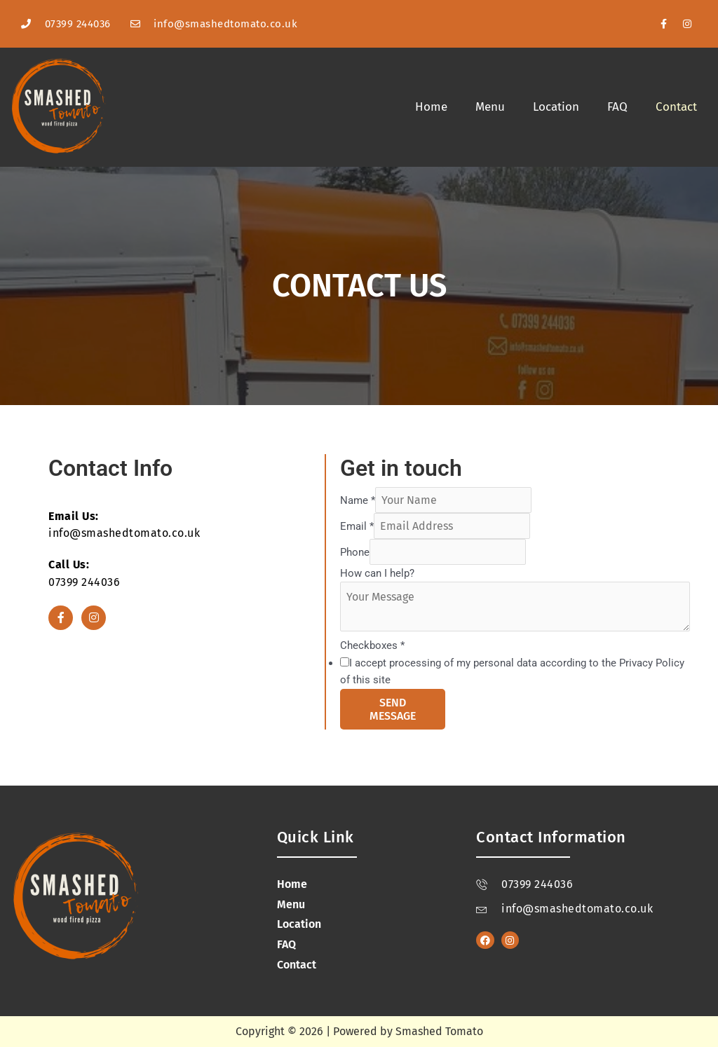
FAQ (617, 107)
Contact (676, 107)
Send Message (393, 709)
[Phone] (448, 552)
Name (357, 500)
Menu (490, 107)
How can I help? (377, 573)
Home (431, 107)
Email (357, 526)
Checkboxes (372, 645)
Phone (355, 552)
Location (556, 107)
